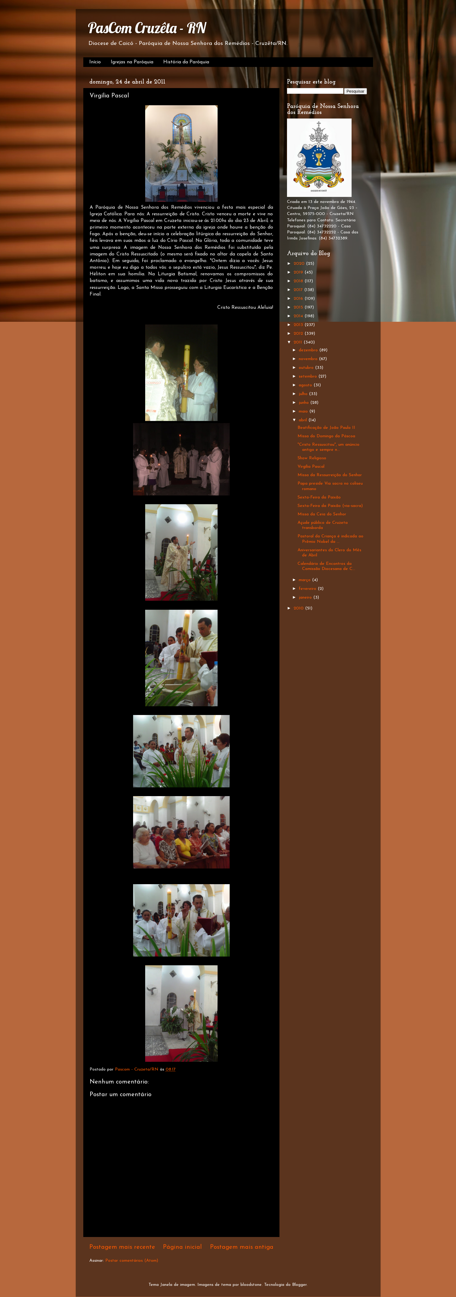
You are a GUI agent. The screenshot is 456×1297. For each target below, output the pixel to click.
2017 (299, 290)
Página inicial (182, 1247)
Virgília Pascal (311, 466)
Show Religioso (312, 458)
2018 (299, 281)
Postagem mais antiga (241, 1247)
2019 (299, 272)
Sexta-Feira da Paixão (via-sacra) (330, 506)
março (305, 580)
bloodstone (251, 1285)
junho (304, 402)
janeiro (306, 597)
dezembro (309, 350)
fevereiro (308, 589)
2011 (299, 342)
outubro (307, 367)
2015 (299, 307)
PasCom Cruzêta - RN (147, 28)
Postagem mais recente (122, 1247)
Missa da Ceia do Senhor (322, 514)
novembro (309, 359)
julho (304, 394)
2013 (299, 325)
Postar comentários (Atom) (131, 1260)
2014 (299, 316)
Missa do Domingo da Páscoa (326, 436)
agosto (306, 385)
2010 (299, 608)
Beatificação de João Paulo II (326, 427)
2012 (299, 333)
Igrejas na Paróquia (132, 62)
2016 (299, 298)
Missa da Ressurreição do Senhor (330, 475)
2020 (300, 263)
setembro (308, 376)
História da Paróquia (186, 62)
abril (303, 420)
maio (304, 411)
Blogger (299, 1285)
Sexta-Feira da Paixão (319, 497)
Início (95, 62)
